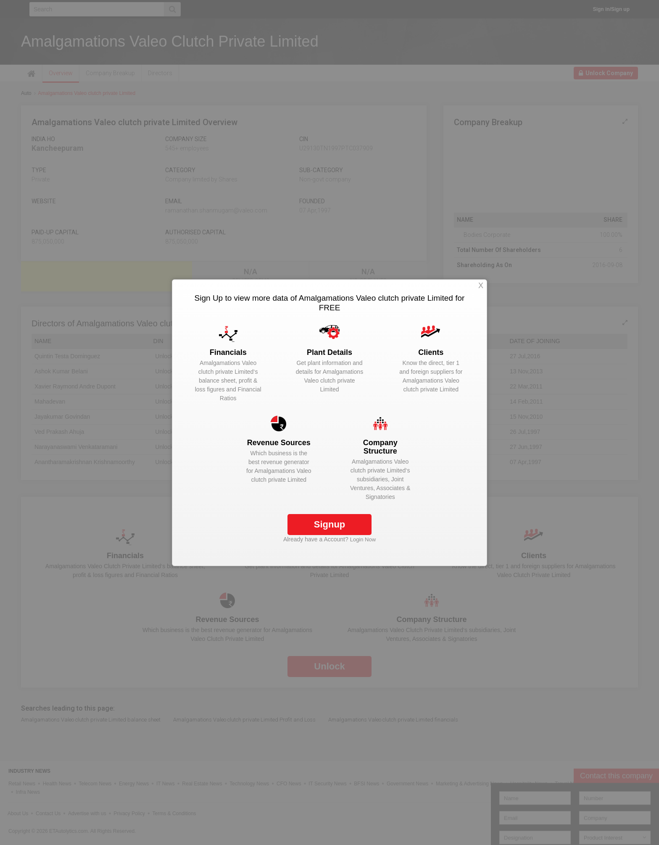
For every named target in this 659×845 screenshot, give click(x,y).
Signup (329, 524)
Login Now (363, 539)
